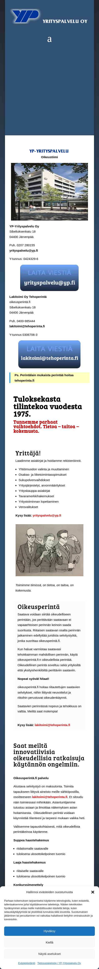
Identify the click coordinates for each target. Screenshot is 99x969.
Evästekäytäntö (26, 963)
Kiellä (49, 942)
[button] (93, 892)
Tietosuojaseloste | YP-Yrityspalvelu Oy (59, 963)
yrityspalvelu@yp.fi (23, 250)
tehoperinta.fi (24, 380)
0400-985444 (25, 321)
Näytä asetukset (49, 954)
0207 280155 (26, 245)
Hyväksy (50, 931)
